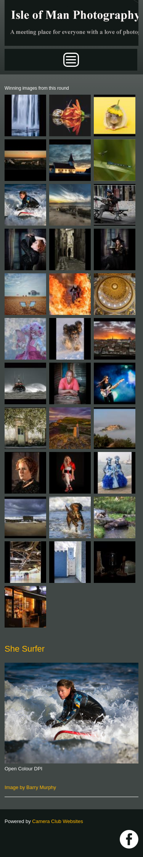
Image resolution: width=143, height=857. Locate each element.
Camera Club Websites (57, 821)
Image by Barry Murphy (30, 787)
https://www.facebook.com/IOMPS (129, 839)
